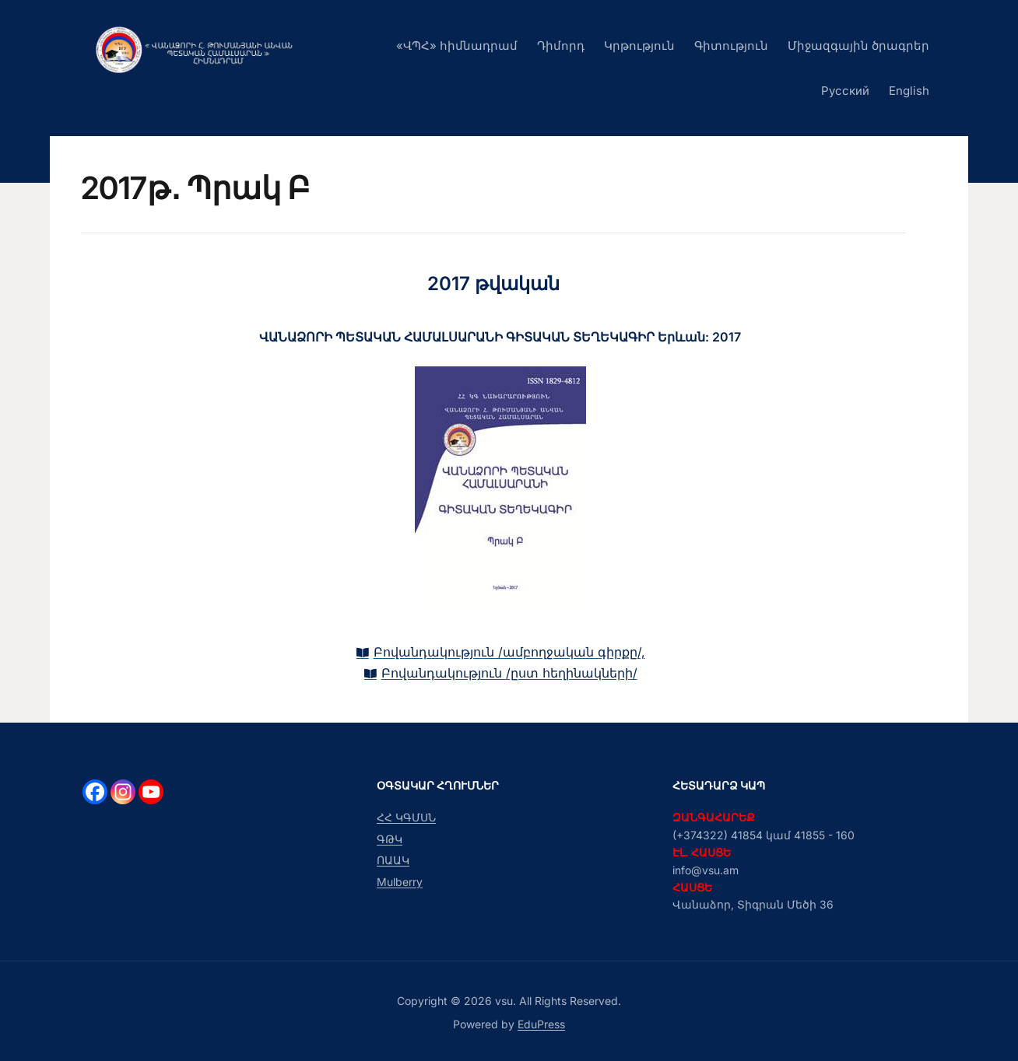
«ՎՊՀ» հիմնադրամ (457, 45)
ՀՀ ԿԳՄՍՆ (406, 817)
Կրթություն (639, 45)
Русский (845, 90)
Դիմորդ (560, 45)
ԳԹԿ (389, 839)
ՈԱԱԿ (393, 860)
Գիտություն (731, 45)
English (909, 90)
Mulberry (400, 881)
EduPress (541, 1024)
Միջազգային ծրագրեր (858, 45)
